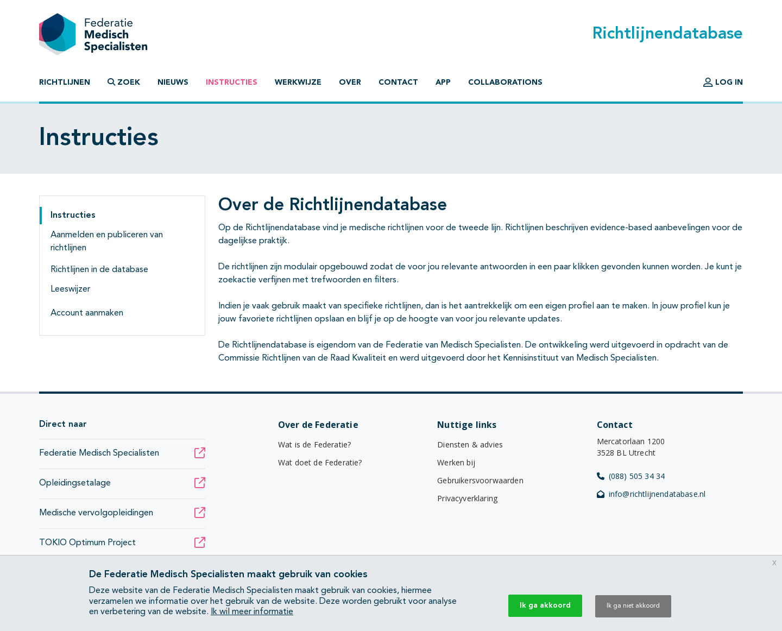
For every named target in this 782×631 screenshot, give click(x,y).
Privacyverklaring (467, 498)
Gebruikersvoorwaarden (480, 480)
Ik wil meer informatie (252, 612)
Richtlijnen (64, 82)
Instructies (231, 82)
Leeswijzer (70, 289)
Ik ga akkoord (545, 605)
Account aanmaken (87, 313)
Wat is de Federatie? (314, 444)
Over (350, 82)
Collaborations (505, 82)
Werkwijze (298, 82)
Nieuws (172, 82)
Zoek (124, 82)
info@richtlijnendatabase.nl (651, 494)
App (443, 82)
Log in (723, 82)
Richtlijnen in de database (99, 270)
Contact (398, 82)
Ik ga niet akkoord (633, 606)
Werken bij (456, 462)
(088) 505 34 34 (631, 476)
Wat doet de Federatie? (320, 462)
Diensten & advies (470, 444)
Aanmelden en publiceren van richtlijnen (107, 242)
